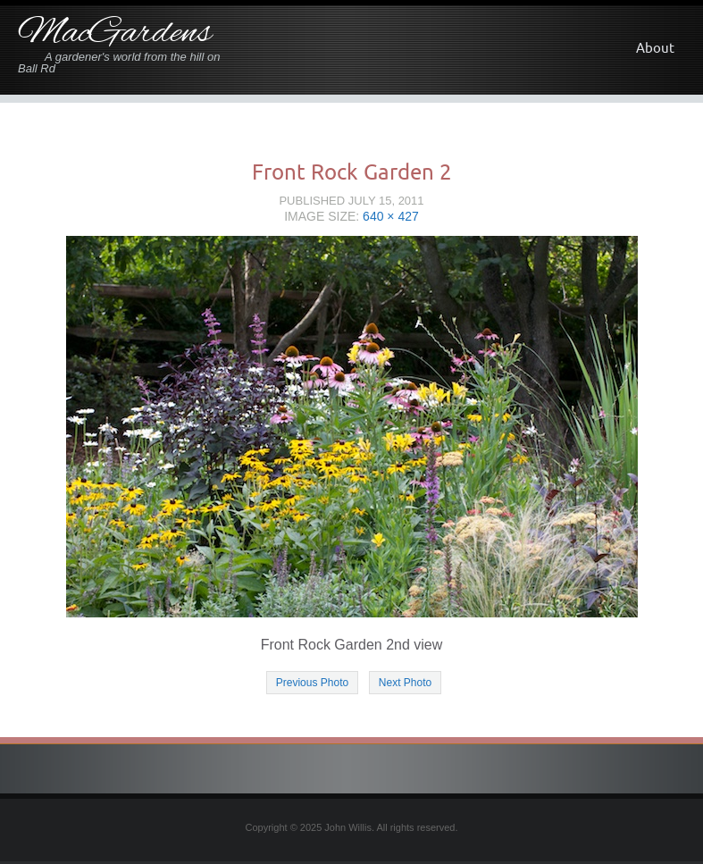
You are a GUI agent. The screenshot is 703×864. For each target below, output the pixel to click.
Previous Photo (312, 682)
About (655, 47)
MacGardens (115, 33)
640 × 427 (391, 216)
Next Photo (405, 682)
